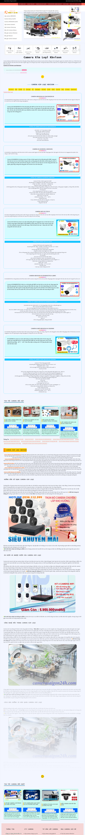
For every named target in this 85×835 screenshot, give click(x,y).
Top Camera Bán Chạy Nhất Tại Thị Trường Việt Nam (32, 803)
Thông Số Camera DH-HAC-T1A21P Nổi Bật (31, 420)
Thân (63, 89)
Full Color (44, 89)
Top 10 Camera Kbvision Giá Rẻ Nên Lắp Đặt (68, 441)
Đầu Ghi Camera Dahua (10, 30)
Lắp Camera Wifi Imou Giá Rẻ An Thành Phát (68, 423)
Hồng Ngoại (37, 89)
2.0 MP (48, 89)
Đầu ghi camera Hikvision (10, 33)
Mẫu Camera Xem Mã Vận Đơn (68, 804)
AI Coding (67, 89)
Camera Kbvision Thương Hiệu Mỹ (49, 441)
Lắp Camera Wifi (22, 4)
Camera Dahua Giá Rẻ (10, 19)
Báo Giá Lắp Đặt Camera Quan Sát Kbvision (31, 441)
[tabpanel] (42, 26)
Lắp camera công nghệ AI (49, 833)
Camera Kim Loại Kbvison (42, 84)
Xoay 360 (58, 89)
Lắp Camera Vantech (9, 24)
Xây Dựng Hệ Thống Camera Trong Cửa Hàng (50, 420)
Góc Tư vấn (65, 4)
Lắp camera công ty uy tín (31, 833)
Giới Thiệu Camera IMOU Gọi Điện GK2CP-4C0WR (13, 420)
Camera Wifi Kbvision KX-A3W (16, 439)
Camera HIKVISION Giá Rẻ (11, 21)
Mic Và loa (11, 89)
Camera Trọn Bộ (30, 4)
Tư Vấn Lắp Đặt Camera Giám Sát (55, 4)
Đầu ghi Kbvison (8, 36)
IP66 (16, 89)
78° (32, 89)
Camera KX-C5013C (29, 439)
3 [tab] (44, 37)
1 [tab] (40, 37)
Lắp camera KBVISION (10, 16)
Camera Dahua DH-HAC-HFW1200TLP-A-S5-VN (63, 439)
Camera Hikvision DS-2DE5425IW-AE (43, 439)
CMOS (53, 89)
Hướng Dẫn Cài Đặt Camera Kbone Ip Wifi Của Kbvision (34, 443)
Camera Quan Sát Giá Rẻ (41, 4)
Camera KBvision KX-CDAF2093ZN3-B (13, 70)
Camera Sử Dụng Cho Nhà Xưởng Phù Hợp (50, 805)
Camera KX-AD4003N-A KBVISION (13, 73)
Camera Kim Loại (8, 92)
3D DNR (20, 89)
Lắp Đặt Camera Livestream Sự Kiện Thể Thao (13, 803)
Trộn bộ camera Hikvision (67, 833)
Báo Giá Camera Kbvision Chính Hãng (12, 443)
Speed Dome (73, 89)
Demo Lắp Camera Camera (75, 4)
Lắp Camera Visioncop (10, 27)
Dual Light (28, 89)
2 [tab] (42, 37)
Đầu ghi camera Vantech (10, 38)
